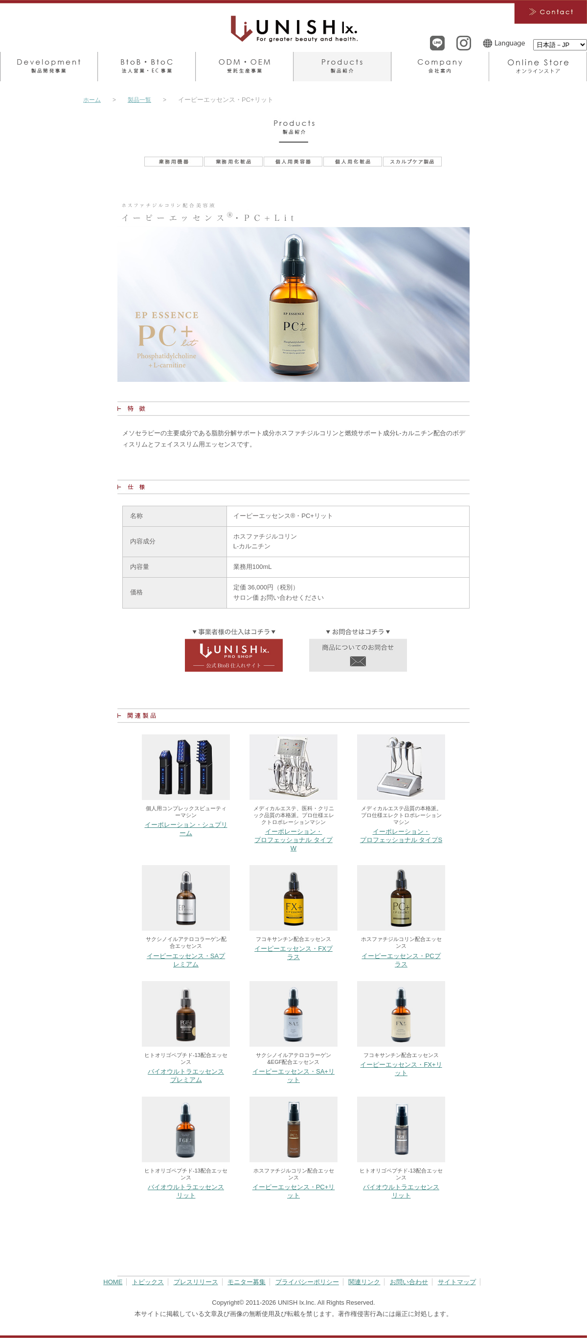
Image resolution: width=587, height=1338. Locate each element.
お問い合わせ (409, 1282)
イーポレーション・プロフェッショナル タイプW (293, 840)
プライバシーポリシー (307, 1282)
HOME (112, 1282)
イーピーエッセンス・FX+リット (401, 1069)
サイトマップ (457, 1282)
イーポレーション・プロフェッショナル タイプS (401, 836)
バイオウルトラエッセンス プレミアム (186, 1075)
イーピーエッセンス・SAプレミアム (186, 960)
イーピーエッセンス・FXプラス (293, 953)
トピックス (148, 1282)
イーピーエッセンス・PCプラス (400, 960)
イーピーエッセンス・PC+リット (293, 1191)
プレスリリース (196, 1282)
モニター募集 (246, 1282)
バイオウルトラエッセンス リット (186, 1191)
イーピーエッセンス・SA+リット (293, 1075)
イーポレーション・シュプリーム (186, 829)
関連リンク (364, 1282)
